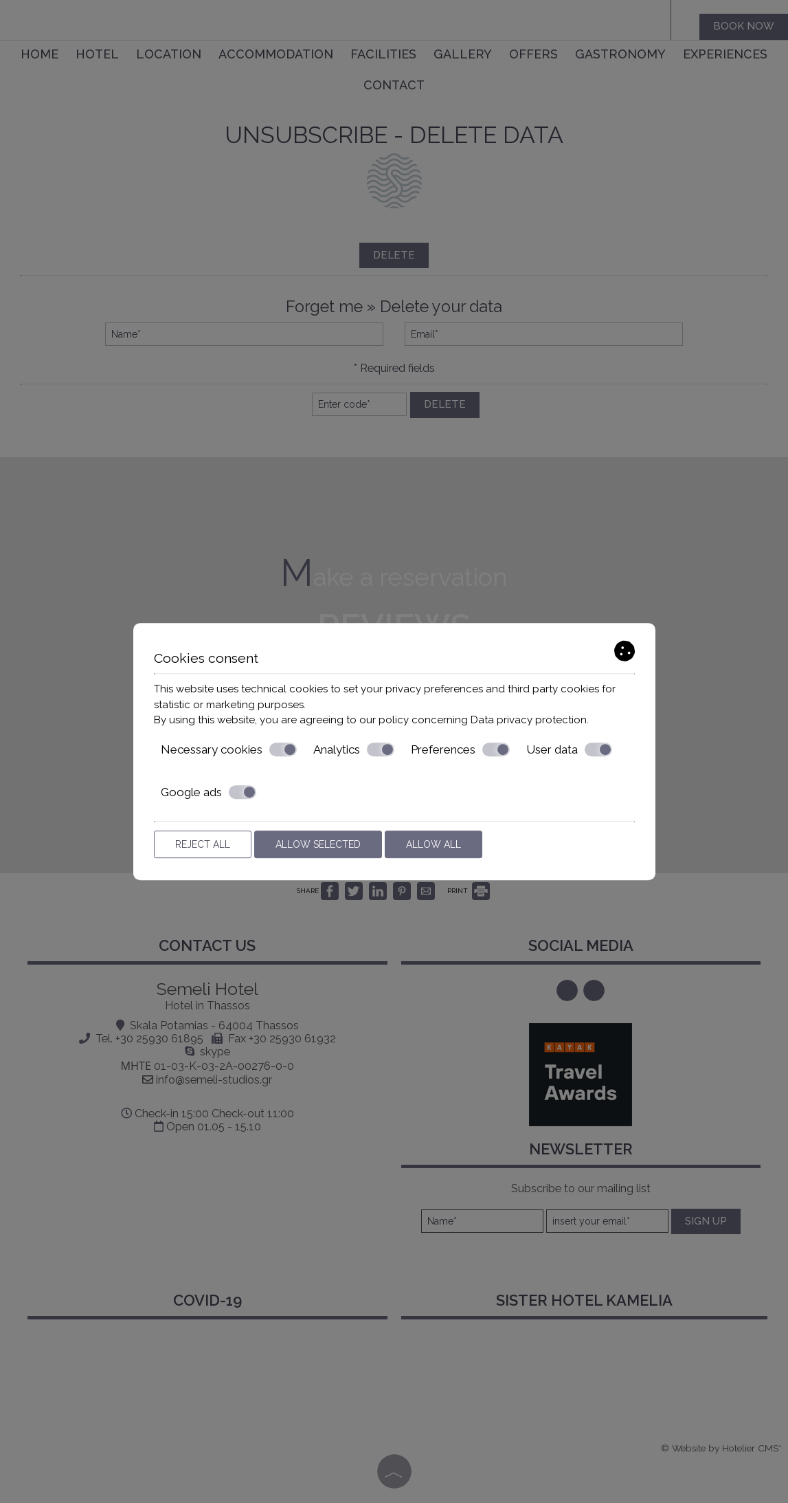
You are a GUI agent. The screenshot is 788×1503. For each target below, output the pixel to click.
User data (569, 749)
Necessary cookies (229, 749)
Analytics (353, 749)
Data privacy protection (529, 720)
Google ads (208, 792)
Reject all (202, 844)
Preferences (460, 749)
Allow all (433, 844)
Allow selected (318, 844)
